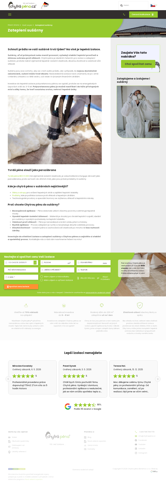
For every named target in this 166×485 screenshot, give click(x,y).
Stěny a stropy (19, 192)
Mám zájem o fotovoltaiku (56, 276)
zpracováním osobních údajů (98, 292)
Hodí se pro (27, 25)
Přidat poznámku (103, 278)
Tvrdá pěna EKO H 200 (18, 176)
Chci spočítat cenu (138, 64)
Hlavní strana (13, 25)
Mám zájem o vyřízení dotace (58, 280)
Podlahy (16, 195)
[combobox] (22, 262)
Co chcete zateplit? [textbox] (18, 262)
